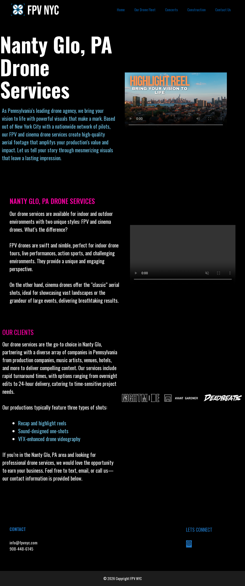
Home (121, 9)
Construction (196, 9)
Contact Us (223, 9)
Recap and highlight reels (42, 423)
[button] (126, 397)
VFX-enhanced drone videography (50, 439)
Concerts (171, 9)
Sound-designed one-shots (43, 431)
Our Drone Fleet (145, 9)
